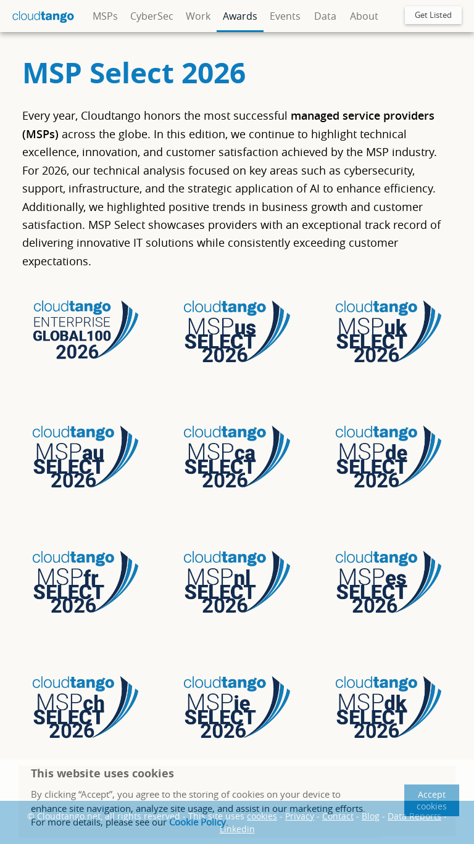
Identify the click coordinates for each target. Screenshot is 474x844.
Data (325, 16)
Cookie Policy (197, 822)
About (364, 16)
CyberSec (151, 16)
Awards (240, 16)
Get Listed (433, 14)
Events (285, 16)
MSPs (105, 16)
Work (198, 16)
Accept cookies (432, 800)
